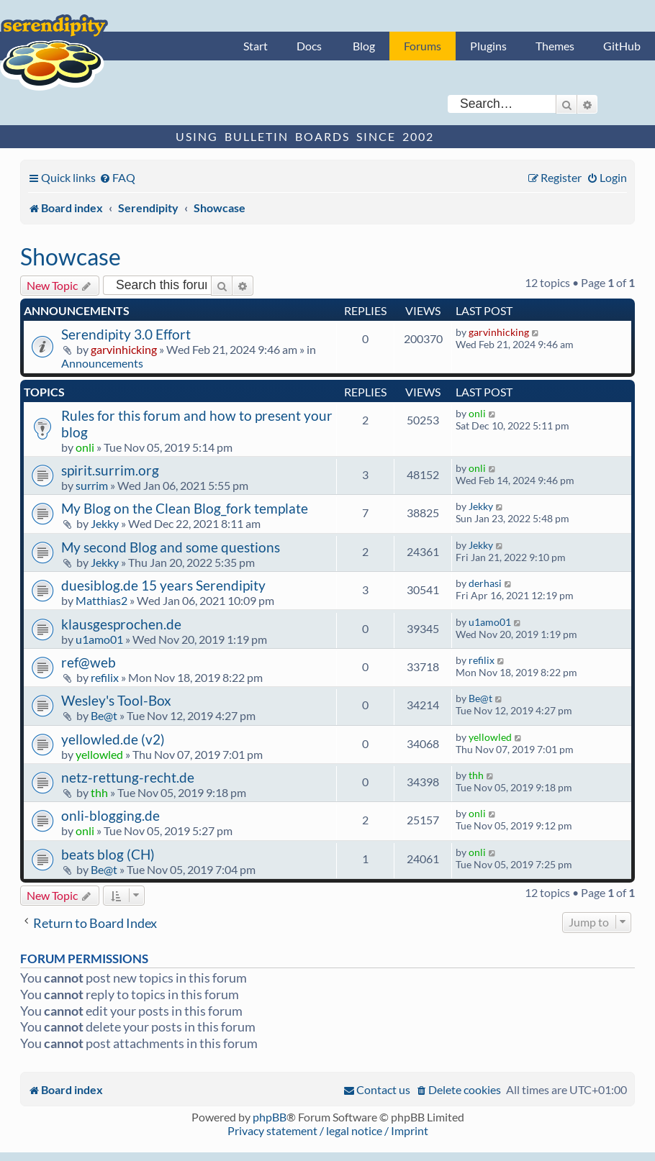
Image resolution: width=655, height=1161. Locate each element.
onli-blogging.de (110, 815)
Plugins (488, 46)
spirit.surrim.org (110, 470)
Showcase (70, 256)
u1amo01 (99, 639)
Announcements (102, 363)
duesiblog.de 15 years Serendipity (163, 585)
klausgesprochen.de (121, 624)
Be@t (104, 715)
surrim (92, 485)
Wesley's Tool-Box (116, 700)
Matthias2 (101, 600)
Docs (309, 46)
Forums (422, 46)
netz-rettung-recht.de (127, 777)
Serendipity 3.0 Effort (126, 334)
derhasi (485, 583)
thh (99, 792)
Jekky (105, 523)
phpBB (269, 1117)
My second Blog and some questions (170, 547)
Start (255, 46)
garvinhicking (124, 349)
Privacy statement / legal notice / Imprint (327, 1130)
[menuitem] (117, 177)
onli (85, 447)
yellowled (99, 754)
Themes (555, 46)
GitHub (622, 46)
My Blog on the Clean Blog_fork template (184, 508)
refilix (105, 677)
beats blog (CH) (108, 854)
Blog (364, 46)
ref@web (88, 662)
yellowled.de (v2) (113, 739)
